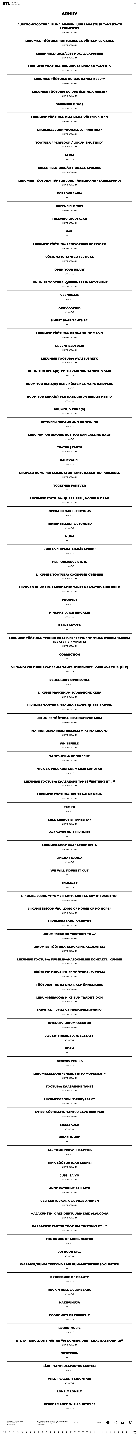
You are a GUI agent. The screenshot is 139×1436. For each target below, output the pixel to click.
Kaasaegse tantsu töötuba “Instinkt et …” (69, 1226)
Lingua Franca (69, 858)
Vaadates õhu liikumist (69, 832)
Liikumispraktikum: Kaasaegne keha (69, 692)
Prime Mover (69, 625)
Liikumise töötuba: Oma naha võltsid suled (69, 117)
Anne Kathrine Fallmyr (69, 1188)
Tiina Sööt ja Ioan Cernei (69, 1163)
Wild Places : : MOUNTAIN (69, 1378)
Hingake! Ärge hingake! (69, 612)
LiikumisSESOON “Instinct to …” (69, 934)
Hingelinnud (69, 1137)
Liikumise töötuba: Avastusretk (69, 358)
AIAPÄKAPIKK (69, 307)
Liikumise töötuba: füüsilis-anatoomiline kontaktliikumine (69, 959)
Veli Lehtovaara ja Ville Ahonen (69, 1201)
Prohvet (69, 600)
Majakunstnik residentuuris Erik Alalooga (69, 1213)
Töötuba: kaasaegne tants (69, 1086)
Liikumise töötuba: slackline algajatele (69, 947)
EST (134, 1431)
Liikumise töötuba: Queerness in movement (69, 282)
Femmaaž (69, 883)
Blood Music (69, 1328)
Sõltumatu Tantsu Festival (69, 257)
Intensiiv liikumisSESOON (69, 1023)
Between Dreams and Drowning (69, 422)
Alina (69, 155)
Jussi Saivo (69, 1175)
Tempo (69, 807)
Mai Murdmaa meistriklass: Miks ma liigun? (69, 731)
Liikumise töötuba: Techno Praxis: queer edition (69, 705)
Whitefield (69, 743)
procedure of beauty (69, 1277)
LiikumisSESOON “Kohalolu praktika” (69, 130)
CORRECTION (69, 654)
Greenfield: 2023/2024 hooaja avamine (69, 53)
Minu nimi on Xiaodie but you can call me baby (69, 435)
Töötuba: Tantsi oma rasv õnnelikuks (69, 985)
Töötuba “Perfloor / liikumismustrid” (69, 142)
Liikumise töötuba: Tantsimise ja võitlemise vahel (69, 41)
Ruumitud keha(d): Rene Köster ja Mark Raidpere (69, 384)
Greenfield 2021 (69, 206)
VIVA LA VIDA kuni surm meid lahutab (69, 769)
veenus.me (69, 295)
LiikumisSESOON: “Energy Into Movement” (69, 1074)
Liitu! (99, 1423)
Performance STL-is (69, 562)
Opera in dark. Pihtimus (69, 511)
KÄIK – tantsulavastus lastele (70, 1366)
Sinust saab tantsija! (69, 320)
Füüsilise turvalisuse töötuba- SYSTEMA (69, 972)
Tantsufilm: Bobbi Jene (69, 756)
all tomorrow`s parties (69, 1150)
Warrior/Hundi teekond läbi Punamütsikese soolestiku (69, 1264)
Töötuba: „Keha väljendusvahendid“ (70, 1010)
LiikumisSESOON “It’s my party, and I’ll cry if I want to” (69, 896)
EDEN (69, 1048)
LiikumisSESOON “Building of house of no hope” (69, 908)
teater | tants (69, 447)
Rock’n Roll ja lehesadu (69, 1290)
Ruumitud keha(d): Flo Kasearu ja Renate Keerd (69, 396)
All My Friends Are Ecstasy (69, 1035)
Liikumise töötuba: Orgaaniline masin (69, 333)
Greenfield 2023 (69, 104)
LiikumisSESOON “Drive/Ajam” (69, 1099)
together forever (69, 485)
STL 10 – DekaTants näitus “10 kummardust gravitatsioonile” (69, 1340)
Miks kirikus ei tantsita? (69, 819)
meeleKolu (69, 1124)
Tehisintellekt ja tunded (69, 523)
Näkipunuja (69, 1302)
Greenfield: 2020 (69, 346)
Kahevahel (69, 460)
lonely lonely (69, 1391)
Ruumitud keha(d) (69, 409)
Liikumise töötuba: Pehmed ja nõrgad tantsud (69, 66)
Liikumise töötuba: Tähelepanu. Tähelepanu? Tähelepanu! (69, 180)
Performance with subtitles (69, 1404)
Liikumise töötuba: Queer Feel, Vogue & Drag (69, 498)
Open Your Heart (69, 269)
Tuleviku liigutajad (69, 219)
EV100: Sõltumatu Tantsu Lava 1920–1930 (69, 1112)
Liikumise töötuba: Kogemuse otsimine (69, 574)
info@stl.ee (11, 1424)
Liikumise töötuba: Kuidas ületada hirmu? (69, 91)
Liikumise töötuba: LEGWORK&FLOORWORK (69, 244)
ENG (134, 1433)
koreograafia (69, 193)
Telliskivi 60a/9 (12, 1423)
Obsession (70, 1353)
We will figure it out (69, 870)
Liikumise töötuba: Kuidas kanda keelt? (69, 79)
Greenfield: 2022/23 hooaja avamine (69, 168)
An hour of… (69, 1251)
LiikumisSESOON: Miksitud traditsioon (69, 997)
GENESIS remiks (70, 1061)
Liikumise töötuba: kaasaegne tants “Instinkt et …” (69, 781)
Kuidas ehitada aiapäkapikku (69, 549)
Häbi (69, 231)
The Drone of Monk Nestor (69, 1239)
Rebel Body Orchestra (69, 680)
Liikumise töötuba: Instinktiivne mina (69, 718)
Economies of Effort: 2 (69, 1315)
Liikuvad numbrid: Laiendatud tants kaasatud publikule (69, 587)
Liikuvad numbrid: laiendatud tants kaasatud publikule (69, 473)
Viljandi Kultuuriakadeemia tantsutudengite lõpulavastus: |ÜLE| (69, 667)
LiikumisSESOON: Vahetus (69, 921)
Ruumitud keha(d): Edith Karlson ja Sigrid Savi (69, 371)
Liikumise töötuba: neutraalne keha (69, 794)
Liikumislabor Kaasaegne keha (69, 845)
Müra (69, 536)
